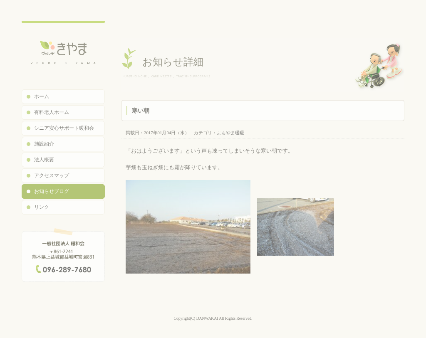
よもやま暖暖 (230, 132)
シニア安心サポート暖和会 (64, 128)
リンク (41, 207)
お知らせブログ (51, 191)
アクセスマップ (51, 175)
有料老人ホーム (51, 112)
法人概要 (44, 160)
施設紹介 (44, 144)
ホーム (41, 96)
